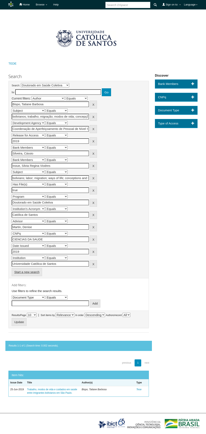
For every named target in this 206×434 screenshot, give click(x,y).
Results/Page (19, 315)
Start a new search (26, 272)
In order (79, 315)
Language (191, 4)
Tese (139, 389)
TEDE (12, 63)
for (13, 92)
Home (24, 4)
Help (56, 4)
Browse (41, 4)
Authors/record (114, 315)
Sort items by (48, 315)
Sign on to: (171, 4)
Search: (16, 85)
